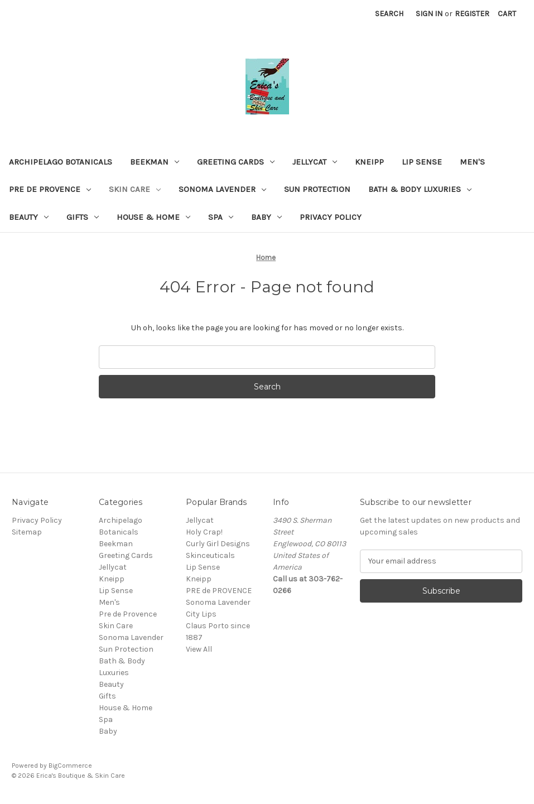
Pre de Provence (50, 189)
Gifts (82, 217)
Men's (472, 162)
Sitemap (27, 532)
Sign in (429, 13)
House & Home (153, 217)
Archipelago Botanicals (60, 162)
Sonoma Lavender (222, 189)
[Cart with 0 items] (507, 13)
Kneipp (369, 162)
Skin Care (135, 189)
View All (199, 649)
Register (472, 13)
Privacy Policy (331, 217)
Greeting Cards (236, 162)
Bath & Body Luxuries (420, 189)
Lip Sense (422, 162)
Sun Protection (317, 189)
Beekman (154, 162)
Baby (266, 217)
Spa (220, 217)
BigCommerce (70, 765)
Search (389, 13)
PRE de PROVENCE (219, 590)
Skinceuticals (210, 555)
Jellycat (314, 162)
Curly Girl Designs (218, 543)
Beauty (29, 217)
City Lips (201, 614)
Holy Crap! (204, 532)
